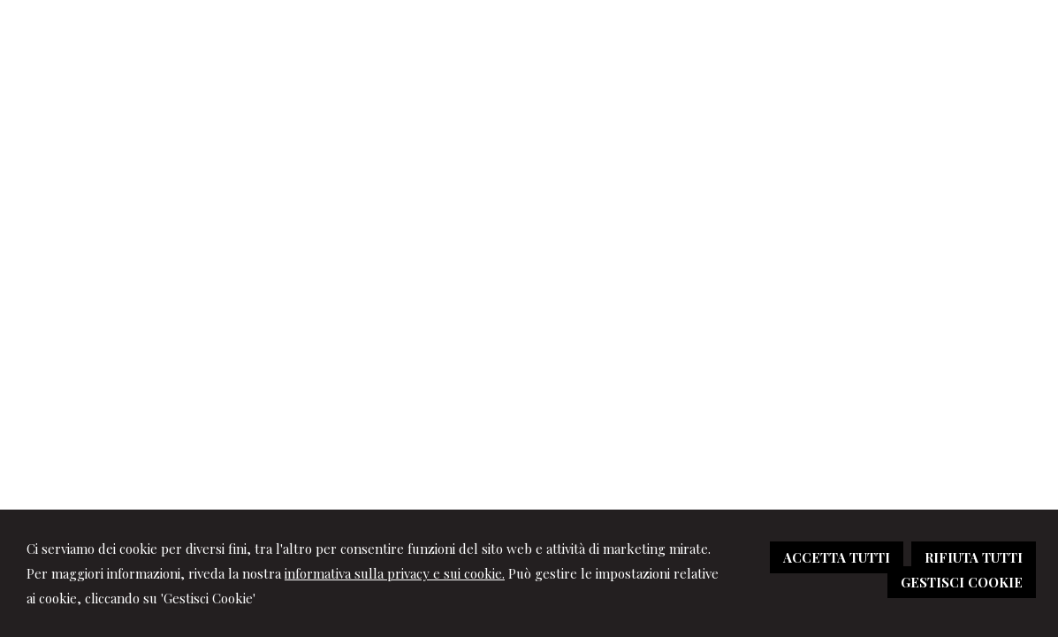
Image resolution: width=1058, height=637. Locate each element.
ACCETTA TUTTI (836, 557)
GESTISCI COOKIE (962, 582)
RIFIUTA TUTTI (974, 557)
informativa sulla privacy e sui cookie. (395, 573)
